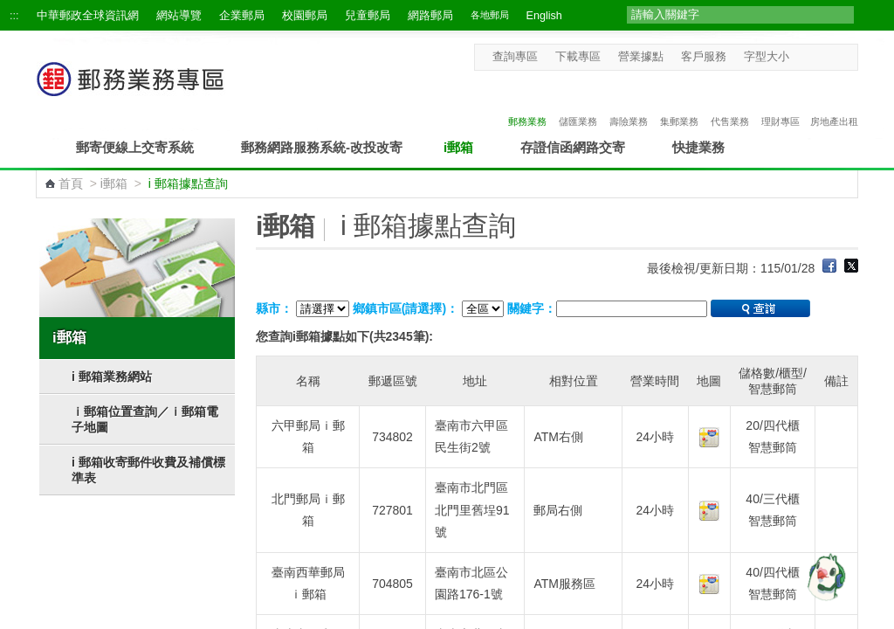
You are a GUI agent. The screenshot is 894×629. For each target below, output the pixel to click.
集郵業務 (679, 103)
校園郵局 (304, 16)
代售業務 (730, 103)
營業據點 (641, 57)
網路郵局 (430, 16)
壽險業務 (629, 103)
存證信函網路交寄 (572, 147)
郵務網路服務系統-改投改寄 (321, 147)
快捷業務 (698, 147)
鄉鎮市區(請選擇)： (405, 308)
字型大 (833, 56)
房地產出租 (834, 103)
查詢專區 (515, 57)
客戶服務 (703, 57)
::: (14, 16)
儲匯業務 (578, 103)
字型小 (800, 56)
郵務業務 (527, 103)
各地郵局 (490, 15)
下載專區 (578, 57)
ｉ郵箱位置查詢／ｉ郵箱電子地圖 (145, 419)
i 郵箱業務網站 (112, 377)
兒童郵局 (367, 16)
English (544, 16)
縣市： (274, 308)
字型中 (816, 56)
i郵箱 (458, 147)
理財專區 (780, 103)
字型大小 (766, 57)
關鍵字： (531, 308)
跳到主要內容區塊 (9, 9)
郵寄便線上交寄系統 (135, 147)
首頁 (70, 183)
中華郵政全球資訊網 (88, 16)
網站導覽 (179, 16)
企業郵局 (242, 16)
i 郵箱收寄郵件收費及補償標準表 (148, 470)
